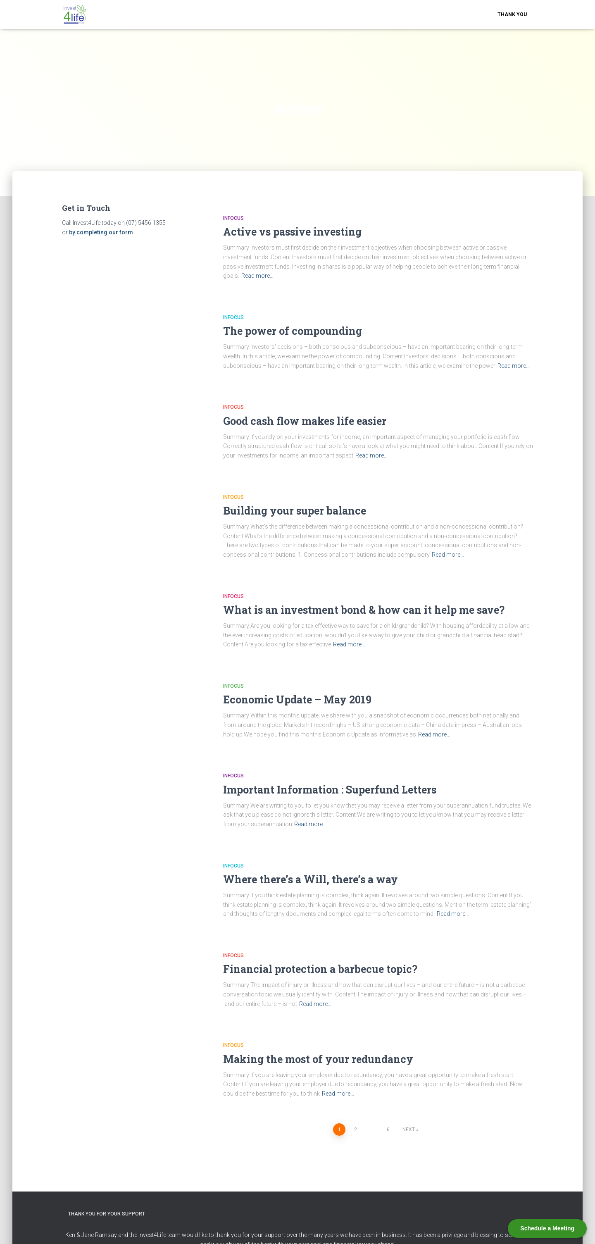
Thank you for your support (106, 1214)
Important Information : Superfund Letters (329, 789)
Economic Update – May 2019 (297, 699)
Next (408, 1129)
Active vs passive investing (292, 231)
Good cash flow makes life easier (304, 421)
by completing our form (101, 232)
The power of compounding (292, 331)
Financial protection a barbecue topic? (320, 969)
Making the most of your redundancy (318, 1059)
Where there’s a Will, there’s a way (310, 879)
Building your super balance (294, 510)
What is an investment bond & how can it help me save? (364, 610)
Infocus (233, 218)
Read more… (257, 275)
